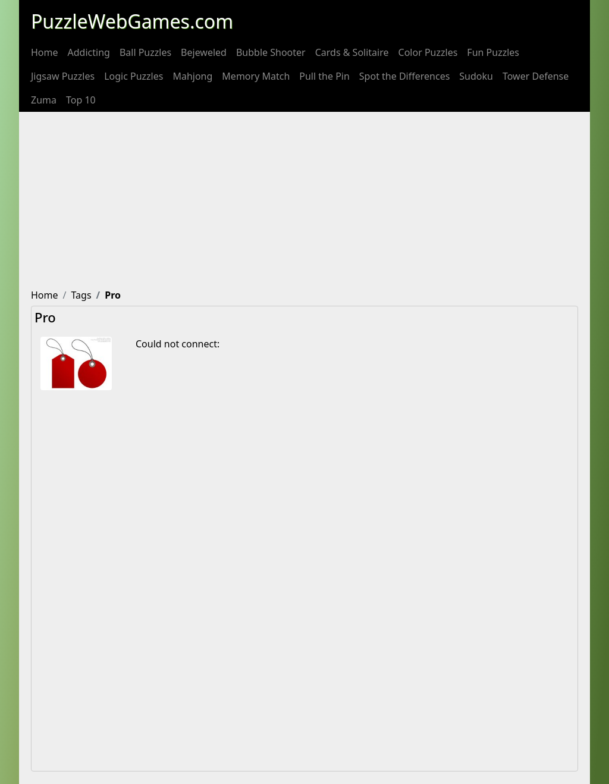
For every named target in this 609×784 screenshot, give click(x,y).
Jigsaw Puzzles (63, 76)
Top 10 (81, 99)
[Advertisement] (304, 201)
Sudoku (476, 76)
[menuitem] (44, 52)
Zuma (43, 99)
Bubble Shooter (271, 52)
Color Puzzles (428, 52)
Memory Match (256, 76)
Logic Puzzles (133, 76)
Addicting (89, 52)
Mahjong (192, 76)
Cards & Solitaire (352, 52)
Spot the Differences (404, 76)
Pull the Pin (324, 76)
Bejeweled (204, 52)
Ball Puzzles (145, 52)
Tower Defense (536, 76)
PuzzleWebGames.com (132, 21)
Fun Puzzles (493, 52)
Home (44, 52)
